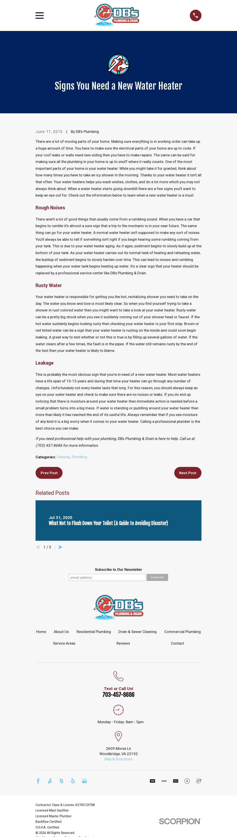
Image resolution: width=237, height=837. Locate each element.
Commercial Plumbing (182, 631)
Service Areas (64, 643)
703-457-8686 (118, 694)
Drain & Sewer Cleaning (137, 631)
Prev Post (49, 473)
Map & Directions (118, 759)
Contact (177, 643)
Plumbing (79, 457)
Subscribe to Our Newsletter (118, 569)
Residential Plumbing (94, 631)
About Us (61, 631)
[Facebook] (38, 781)
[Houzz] (61, 781)
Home (41, 631)
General (63, 457)
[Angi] (49, 781)
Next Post (187, 473)
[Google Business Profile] (84, 781)
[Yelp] (72, 781)
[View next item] (61, 547)
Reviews (123, 643)
